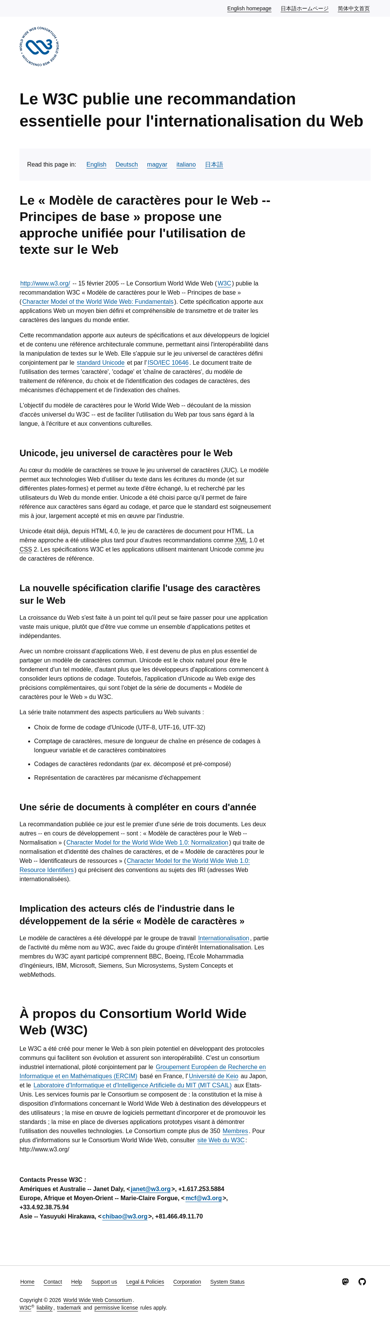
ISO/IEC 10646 (168, 362)
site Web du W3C (221, 1140)
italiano (186, 164)
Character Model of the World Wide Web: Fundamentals (98, 301)
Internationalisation (223, 938)
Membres (235, 1131)
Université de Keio (213, 1076)
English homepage (249, 8)
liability (45, 1308)
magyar (157, 164)
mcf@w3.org (203, 1198)
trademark (69, 1308)
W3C (224, 283)
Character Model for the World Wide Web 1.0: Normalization (147, 842)
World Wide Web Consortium (97, 1300)
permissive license (116, 1308)
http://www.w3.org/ (45, 283)
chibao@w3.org (125, 1216)
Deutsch (126, 164)
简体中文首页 (354, 8)
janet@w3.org (151, 1189)
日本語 (214, 164)
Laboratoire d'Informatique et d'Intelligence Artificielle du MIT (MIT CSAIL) (133, 1085)
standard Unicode (101, 362)
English (96, 164)
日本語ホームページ (305, 8)
